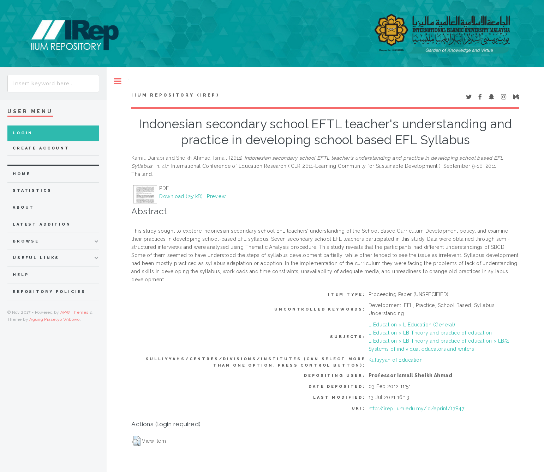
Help (21, 274)
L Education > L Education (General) (412, 324)
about (23, 207)
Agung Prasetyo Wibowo (54, 319)
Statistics (32, 190)
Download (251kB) (181, 196)
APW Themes (74, 312)
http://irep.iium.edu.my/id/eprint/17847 (416, 408)
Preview (216, 196)
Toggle (118, 81)
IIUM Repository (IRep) (175, 95)
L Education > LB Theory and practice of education (430, 333)
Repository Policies (49, 291)
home (21, 174)
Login (23, 133)
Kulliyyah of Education (396, 360)
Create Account (41, 148)
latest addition (42, 224)
